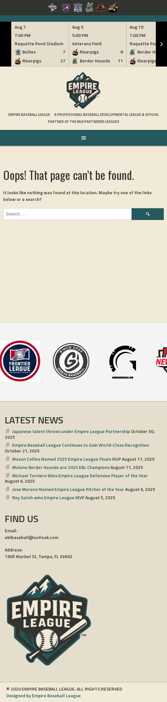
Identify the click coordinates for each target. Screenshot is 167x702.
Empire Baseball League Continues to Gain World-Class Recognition (80, 445)
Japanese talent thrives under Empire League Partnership (71, 431)
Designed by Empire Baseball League (43, 695)
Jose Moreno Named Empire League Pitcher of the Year (68, 489)
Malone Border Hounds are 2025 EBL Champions (61, 467)
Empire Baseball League (29, 114)
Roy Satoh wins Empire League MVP (48, 497)
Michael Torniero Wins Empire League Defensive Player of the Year (80, 475)
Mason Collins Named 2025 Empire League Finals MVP (66, 459)
